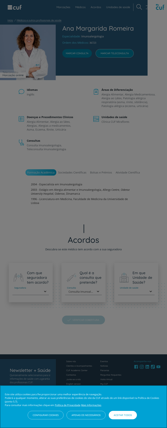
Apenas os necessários (86, 415)
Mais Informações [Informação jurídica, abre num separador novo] (91, 405)
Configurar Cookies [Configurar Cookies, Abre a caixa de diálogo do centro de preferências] (46, 415)
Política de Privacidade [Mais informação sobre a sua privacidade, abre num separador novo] (67, 405)
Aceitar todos (123, 415)
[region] (83, 406)
